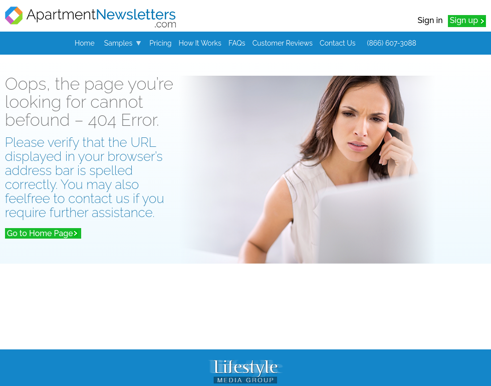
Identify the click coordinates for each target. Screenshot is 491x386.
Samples (118, 43)
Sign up (464, 20)
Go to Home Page (40, 233)
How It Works (200, 43)
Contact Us (337, 43)
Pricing (160, 43)
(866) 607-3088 (391, 43)
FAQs (237, 43)
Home (85, 43)
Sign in (430, 20)
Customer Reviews (283, 43)
